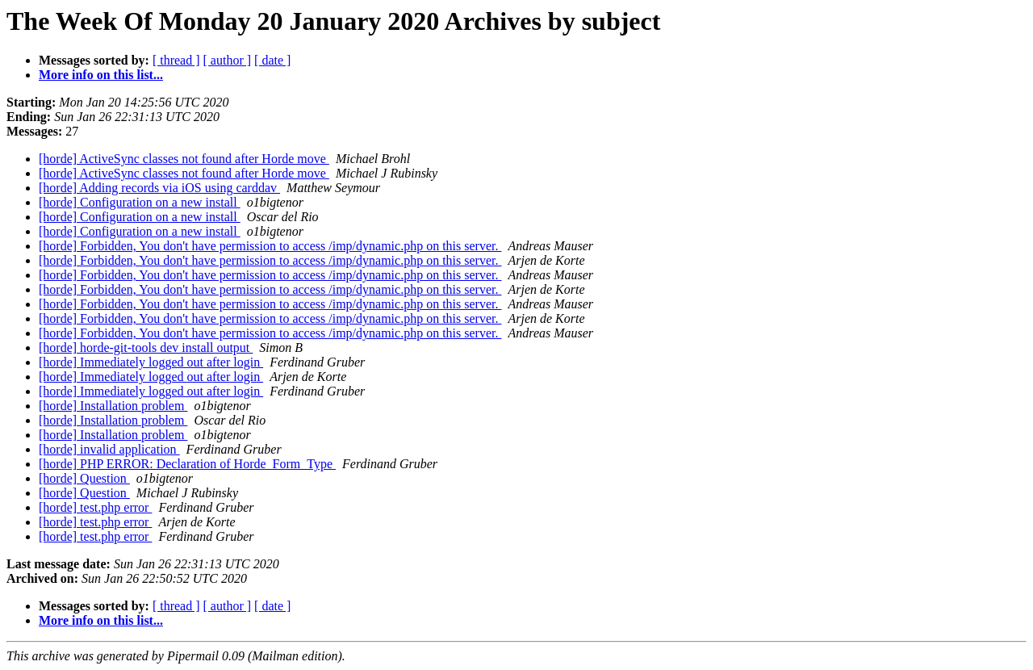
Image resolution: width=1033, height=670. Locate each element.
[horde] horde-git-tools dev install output (146, 347)
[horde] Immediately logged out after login (151, 362)
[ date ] (272, 60)
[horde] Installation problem (113, 405)
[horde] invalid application (109, 449)
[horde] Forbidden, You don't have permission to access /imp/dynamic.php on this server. (270, 246)
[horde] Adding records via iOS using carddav (159, 188)
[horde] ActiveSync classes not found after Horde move (184, 158)
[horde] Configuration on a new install (139, 202)
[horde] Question (84, 478)
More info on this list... (101, 75)
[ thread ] (176, 60)
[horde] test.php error (95, 507)
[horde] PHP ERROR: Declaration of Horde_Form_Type (187, 464)
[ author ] (227, 60)
